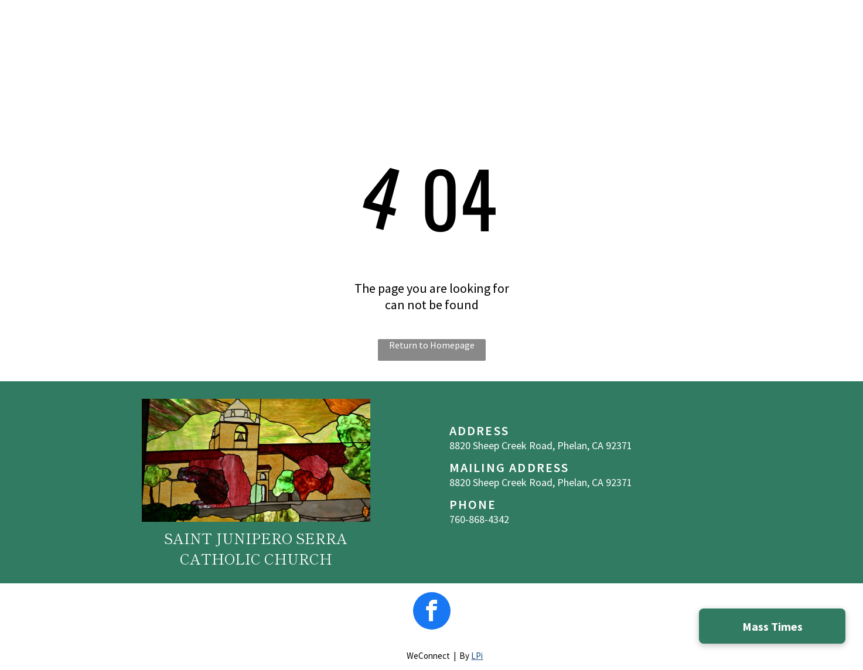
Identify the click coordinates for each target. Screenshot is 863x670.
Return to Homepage (432, 345)
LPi (477, 655)
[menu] (837, 30)
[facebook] (432, 612)
